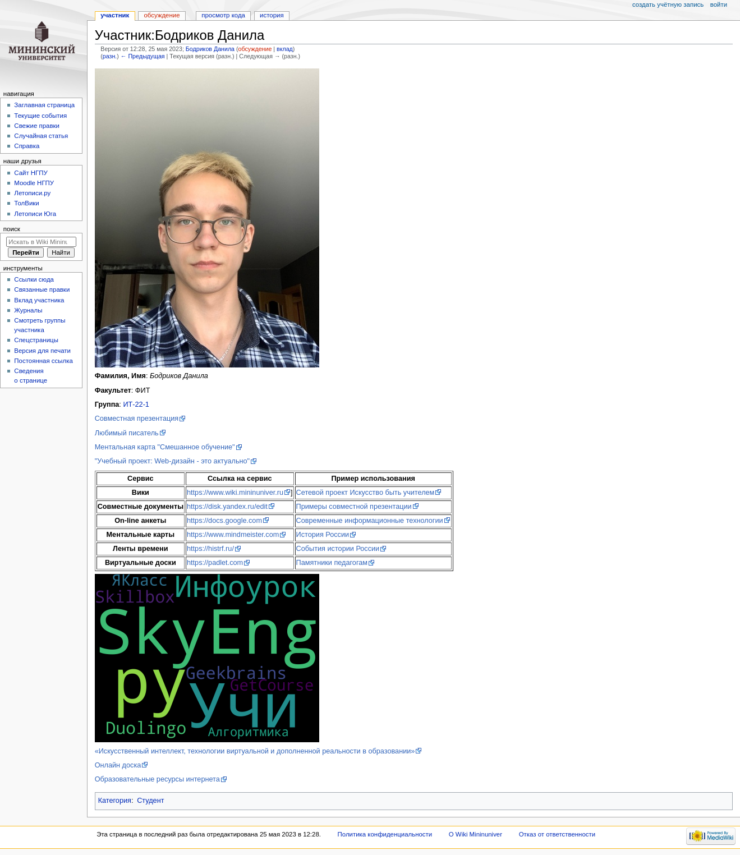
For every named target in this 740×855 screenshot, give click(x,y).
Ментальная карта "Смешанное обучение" (165, 447)
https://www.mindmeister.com (233, 535)
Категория (114, 801)
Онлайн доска (118, 765)
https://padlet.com (215, 563)
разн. (110, 56)
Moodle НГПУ (34, 183)
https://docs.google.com (224, 521)
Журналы (28, 310)
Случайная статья (41, 135)
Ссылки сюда (34, 279)
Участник (114, 15)
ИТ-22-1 (136, 404)
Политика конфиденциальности (385, 834)
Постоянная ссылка (43, 360)
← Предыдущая (143, 56)
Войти (718, 4)
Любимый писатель (127, 433)
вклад (285, 48)
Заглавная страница (44, 105)
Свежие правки (36, 125)
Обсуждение (162, 15)
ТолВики (26, 203)
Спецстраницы (36, 340)
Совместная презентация (137, 418)
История (272, 15)
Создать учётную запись (668, 4)
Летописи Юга (35, 213)
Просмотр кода (223, 15)
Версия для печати (42, 350)
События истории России (338, 549)
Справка (26, 145)
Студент (150, 801)
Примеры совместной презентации (354, 507)
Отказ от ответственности (557, 834)
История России (323, 535)
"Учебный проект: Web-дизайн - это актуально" (172, 461)
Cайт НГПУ (30, 172)
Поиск (11, 229)
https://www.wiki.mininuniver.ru (235, 493)
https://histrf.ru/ (210, 549)
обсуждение (255, 48)
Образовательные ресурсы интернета (157, 779)
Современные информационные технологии (369, 521)
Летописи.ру (32, 193)
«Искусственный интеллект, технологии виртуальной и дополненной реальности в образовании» (255, 751)
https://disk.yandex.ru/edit (227, 507)
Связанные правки (42, 289)
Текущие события (40, 115)
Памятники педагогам (331, 563)
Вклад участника (39, 300)
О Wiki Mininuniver (475, 834)
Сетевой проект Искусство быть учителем (365, 493)
